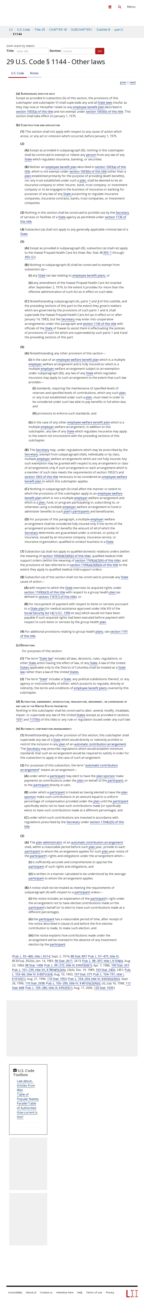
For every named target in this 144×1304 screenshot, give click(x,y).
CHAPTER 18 (58, 30)
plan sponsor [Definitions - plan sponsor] (105, 776)
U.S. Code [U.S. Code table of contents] (23, 30)
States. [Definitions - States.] (74, 672)
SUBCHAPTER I (81, 30)
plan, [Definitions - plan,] (83, 180)
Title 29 (39, 30)
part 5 (119, 30)
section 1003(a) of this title (34, 111)
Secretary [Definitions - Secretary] (122, 213)
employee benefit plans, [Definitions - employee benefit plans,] (89, 275)
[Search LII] (119, 6)
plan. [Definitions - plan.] (102, 622)
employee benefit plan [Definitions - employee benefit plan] (88, 107)
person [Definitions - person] (91, 155)
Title (10, 51)
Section (55, 51)
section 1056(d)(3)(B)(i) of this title (66, 556)
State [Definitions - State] (28, 159)
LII (11, 30)
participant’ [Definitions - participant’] (37, 856)
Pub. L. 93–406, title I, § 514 (31, 956)
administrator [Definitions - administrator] (52, 842)
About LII (31, 1292)
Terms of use (94, 1292)
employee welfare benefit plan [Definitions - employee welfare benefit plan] (77, 360)
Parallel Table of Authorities (26, 1105)
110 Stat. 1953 (57, 979)
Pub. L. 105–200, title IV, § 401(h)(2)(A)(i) (73, 983)
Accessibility (15, 1292)
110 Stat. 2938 (35, 983)
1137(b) (34, 719)
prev (123, 82)
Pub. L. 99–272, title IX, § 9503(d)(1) (68, 965)
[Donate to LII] (109, 6)
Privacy (110, 1292)
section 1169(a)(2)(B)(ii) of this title (94, 565)
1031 (19, 719)
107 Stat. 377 (83, 974)
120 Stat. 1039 (103, 988)
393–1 (107, 253)
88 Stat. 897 (79, 956)
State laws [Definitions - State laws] (105, 102)
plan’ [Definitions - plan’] (66, 511)
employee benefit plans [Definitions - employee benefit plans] (90, 688)
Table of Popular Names (28, 1096)
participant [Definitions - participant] (57, 776)
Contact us (46, 1292)
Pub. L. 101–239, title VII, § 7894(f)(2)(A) (39, 970)
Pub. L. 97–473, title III (103, 956)
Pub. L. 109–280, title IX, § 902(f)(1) (48, 988)
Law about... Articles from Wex (26, 1085)
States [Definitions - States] (25, 667)
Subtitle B (103, 30)
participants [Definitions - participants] (81, 511)
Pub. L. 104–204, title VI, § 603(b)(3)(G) (94, 979)
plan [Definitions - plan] (28, 176)
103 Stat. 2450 (105, 970)
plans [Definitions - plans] (99, 631)
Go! (100, 51)
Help (79, 1292)
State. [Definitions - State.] (93, 663)
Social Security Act (36, 613)
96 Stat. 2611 (64, 961)
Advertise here (65, 1292)
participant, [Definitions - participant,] (115, 780)
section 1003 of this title (41, 477)
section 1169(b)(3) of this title (44, 592)
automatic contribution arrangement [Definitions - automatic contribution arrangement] (100, 744)
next (133, 82)
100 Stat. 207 (120, 965)
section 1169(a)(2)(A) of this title (97, 560)
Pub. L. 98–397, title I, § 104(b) (102, 961)
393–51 (30, 257)
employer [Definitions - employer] (35, 364)
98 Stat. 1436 (34, 965)
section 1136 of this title (99, 324)
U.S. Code (17, 73)
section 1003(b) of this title (104, 111)
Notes (34, 73)
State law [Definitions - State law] (46, 658)
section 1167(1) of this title (57, 597)
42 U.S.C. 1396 (60, 613)
